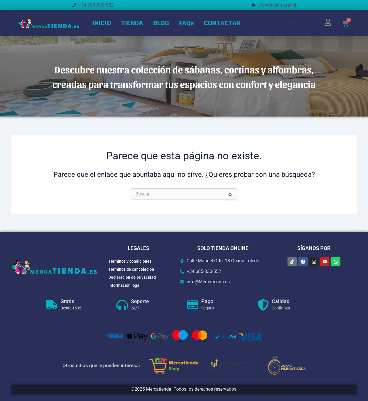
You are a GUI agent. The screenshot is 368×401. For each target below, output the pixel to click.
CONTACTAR (222, 23)
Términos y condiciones (130, 261)
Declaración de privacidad (132, 277)
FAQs (186, 23)
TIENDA (132, 23)
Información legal (124, 285)
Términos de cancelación (131, 269)
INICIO (101, 23)
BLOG (161, 23)
